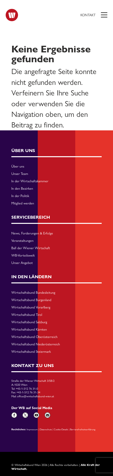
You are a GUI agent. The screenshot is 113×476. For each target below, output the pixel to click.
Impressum (32, 429)
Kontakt (87, 15)
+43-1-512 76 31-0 (27, 388)
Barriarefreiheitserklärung (82, 429)
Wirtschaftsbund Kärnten (29, 330)
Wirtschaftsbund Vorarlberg (30, 307)
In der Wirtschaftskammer (29, 181)
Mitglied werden (22, 203)
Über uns (17, 167)
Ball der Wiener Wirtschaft (30, 248)
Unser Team (19, 174)
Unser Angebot (22, 263)
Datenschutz (46, 429)
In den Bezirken (22, 189)
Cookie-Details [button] (61, 429)
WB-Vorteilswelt (23, 256)
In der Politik (20, 196)
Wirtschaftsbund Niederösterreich (35, 344)
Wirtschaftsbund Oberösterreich (34, 337)
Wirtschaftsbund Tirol (26, 315)
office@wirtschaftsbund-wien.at (35, 396)
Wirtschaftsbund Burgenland (31, 300)
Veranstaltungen (22, 241)
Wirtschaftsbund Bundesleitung (33, 293)
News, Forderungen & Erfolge (32, 233)
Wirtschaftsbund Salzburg (29, 322)
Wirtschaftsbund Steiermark (31, 352)
